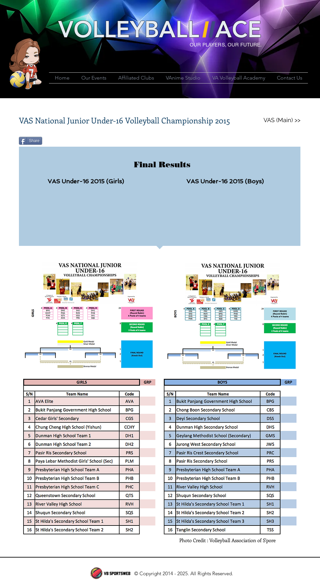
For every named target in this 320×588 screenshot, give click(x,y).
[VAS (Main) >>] (281, 120)
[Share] (30, 141)
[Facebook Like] (85, 143)
